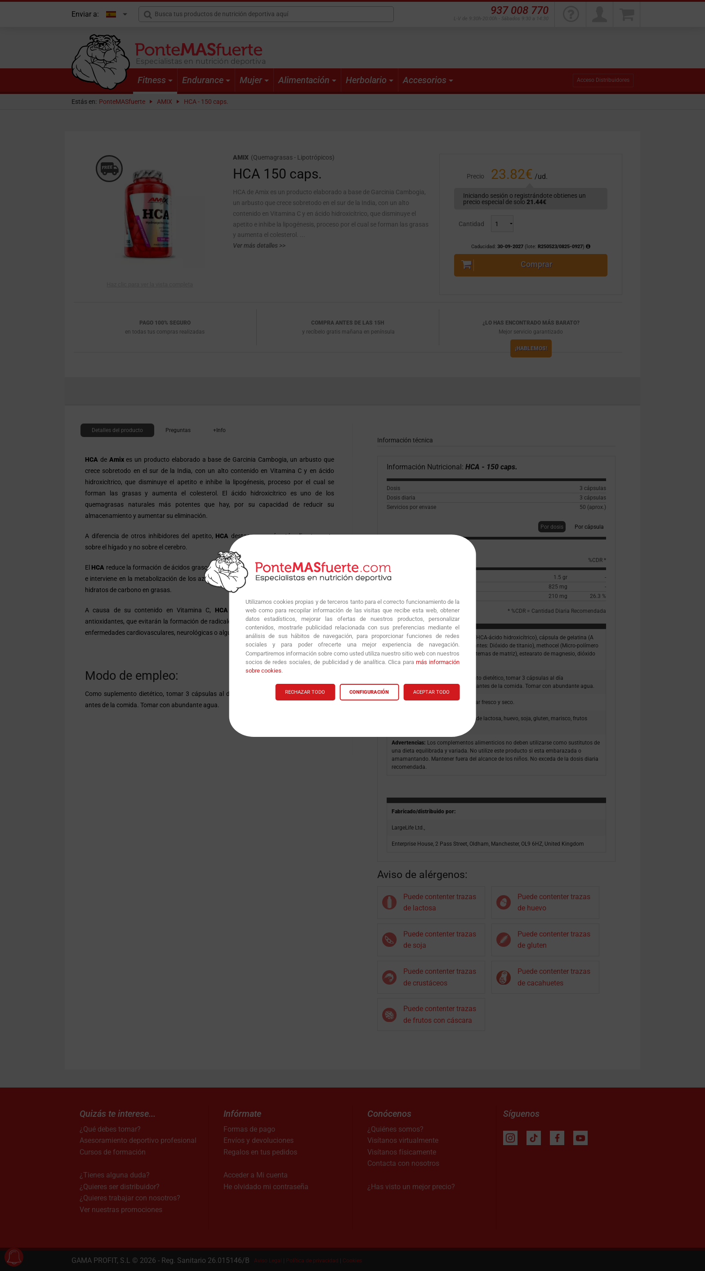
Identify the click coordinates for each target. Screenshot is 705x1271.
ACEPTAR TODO (431, 692)
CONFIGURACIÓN (369, 692)
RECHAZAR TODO (305, 692)
